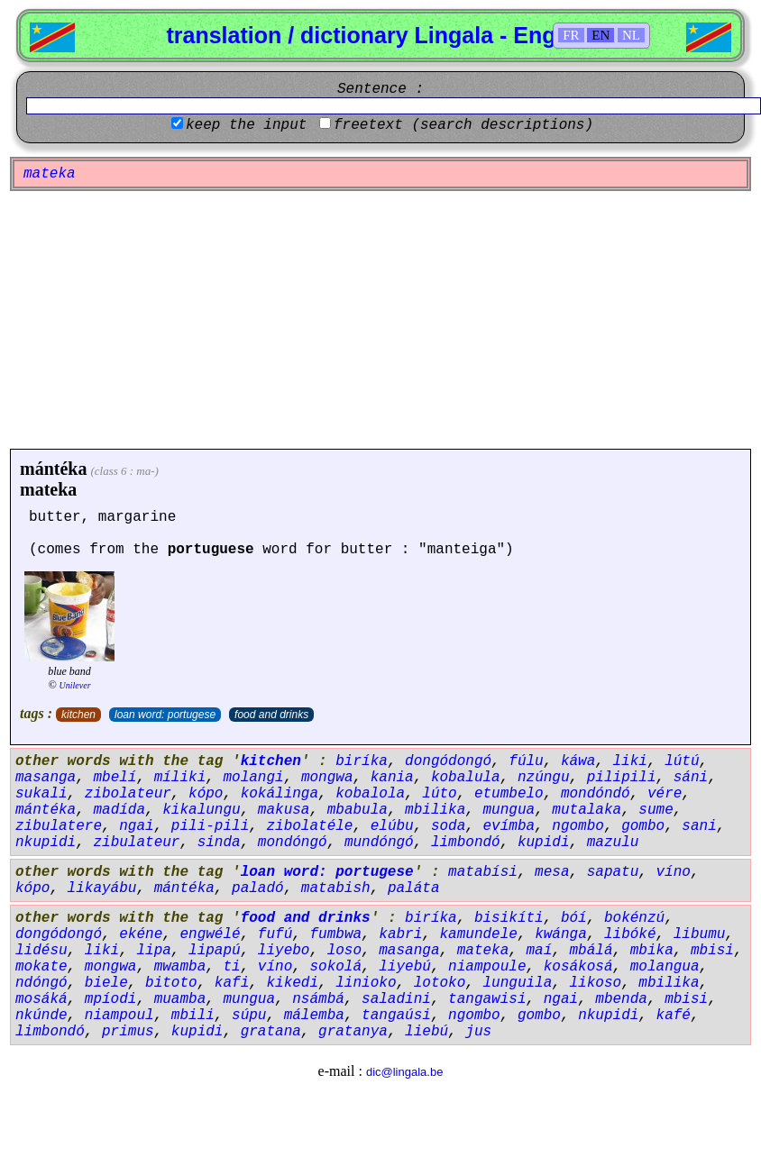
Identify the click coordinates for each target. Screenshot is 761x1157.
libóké (630, 934)
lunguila (518, 983)
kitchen (78, 714)
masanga (45, 778)
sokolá (335, 967)
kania (392, 778)
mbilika (435, 810)
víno (673, 872)
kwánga (561, 934)
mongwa (327, 778)
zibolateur (128, 794)
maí (540, 951)
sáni (691, 778)
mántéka (53, 468)
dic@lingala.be (404, 1072)
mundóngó (379, 842)
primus (128, 1032)
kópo (205, 794)
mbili (193, 1015)
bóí (574, 918)
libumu (700, 934)
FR (571, 35)
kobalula (465, 778)
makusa (284, 810)
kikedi (292, 983)
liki (630, 761)
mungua (509, 810)
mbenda (621, 999)
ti (231, 967)
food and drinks (271, 714)
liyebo (284, 951)
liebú (426, 1032)
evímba (509, 826)
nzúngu (544, 778)
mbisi (712, 951)
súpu (249, 1015)
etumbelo (509, 794)
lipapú (214, 951)
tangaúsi (396, 1015)
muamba (180, 999)
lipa (153, 951)
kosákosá (578, 967)
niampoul (119, 1015)
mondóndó (595, 794)
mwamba (180, 967)
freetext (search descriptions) (463, 125)
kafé (673, 1015)
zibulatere (58, 826)
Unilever (75, 685)
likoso (596, 983)
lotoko (440, 983)
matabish (336, 888)
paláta (414, 888)
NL (631, 35)
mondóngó (292, 842)
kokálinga (279, 794)
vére (664, 794)
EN (600, 35)
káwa (578, 761)
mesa (552, 872)
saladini (396, 999)
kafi (232, 983)
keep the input (246, 125)
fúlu (526, 761)
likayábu (102, 888)
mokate (41, 967)
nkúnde (41, 1015)
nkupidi (45, 842)
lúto (439, 794)
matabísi (483, 872)
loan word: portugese (165, 714)
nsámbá (318, 999)
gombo (643, 826)
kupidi (544, 842)
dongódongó (448, 761)
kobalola (370, 794)
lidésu (41, 951)
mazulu (613, 842)
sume (655, 810)
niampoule (487, 967)
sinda (219, 842)
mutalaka (586, 810)
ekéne (140, 934)
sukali (41, 794)
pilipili (621, 778)
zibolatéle (309, 826)
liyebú (405, 967)
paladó (258, 888)
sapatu (613, 872)
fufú (275, 934)
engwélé (209, 934)
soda (448, 826)
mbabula (357, 810)
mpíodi (111, 999)
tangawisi (487, 999)
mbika (652, 951)
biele (106, 983)
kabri (400, 934)
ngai (136, 826)
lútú (682, 761)
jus (478, 1032)
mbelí (114, 778)
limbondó (465, 842)
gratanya (353, 1032)
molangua (665, 967)
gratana (271, 1032)
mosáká (41, 999)
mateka (48, 489)
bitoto (171, 983)
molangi (253, 778)
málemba (314, 1015)
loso (344, 951)
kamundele (479, 934)
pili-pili (210, 826)
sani (699, 826)
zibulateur (136, 842)
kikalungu (201, 810)
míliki (180, 778)
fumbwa (335, 934)
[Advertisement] (380, 320)
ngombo (578, 826)
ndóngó (41, 983)
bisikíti (509, 918)
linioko (365, 983)
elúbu (392, 826)
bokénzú (634, 918)
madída (119, 810)
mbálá (591, 951)
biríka (361, 761)
